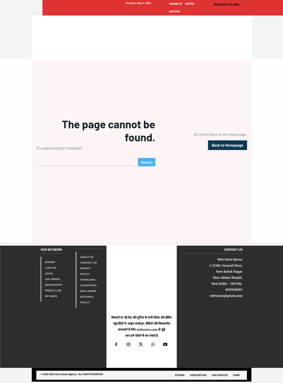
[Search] (146, 163)
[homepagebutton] (227, 146)
